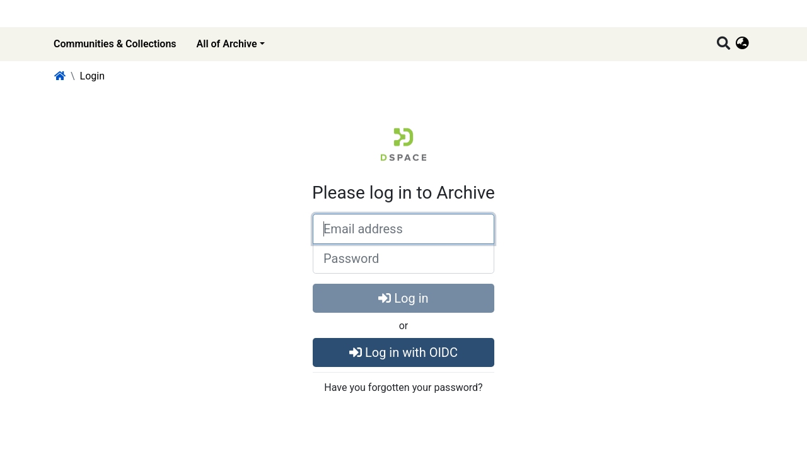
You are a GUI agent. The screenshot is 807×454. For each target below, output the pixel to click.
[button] (742, 44)
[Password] (403, 258)
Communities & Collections (115, 44)
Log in (403, 298)
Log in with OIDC (403, 352)
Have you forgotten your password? (403, 387)
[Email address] (403, 229)
